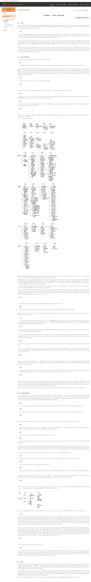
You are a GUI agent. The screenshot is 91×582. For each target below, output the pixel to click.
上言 (20, 513)
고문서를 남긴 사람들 (61, 4)
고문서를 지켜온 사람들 (73, 4)
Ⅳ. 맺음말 (5, 27)
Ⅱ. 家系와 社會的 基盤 (7, 24)
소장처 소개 (5, 13)
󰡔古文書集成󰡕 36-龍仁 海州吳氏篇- (53, 15)
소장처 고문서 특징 (6, 16)
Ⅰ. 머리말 (5, 23)
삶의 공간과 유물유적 (84, 4)
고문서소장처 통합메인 (13, 1)
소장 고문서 (51, 4)
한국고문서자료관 (6, 1)
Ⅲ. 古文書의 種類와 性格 (8, 26)
